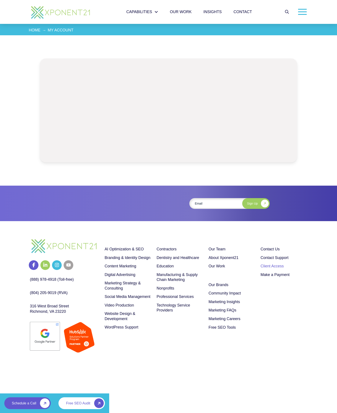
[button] (287, 12)
